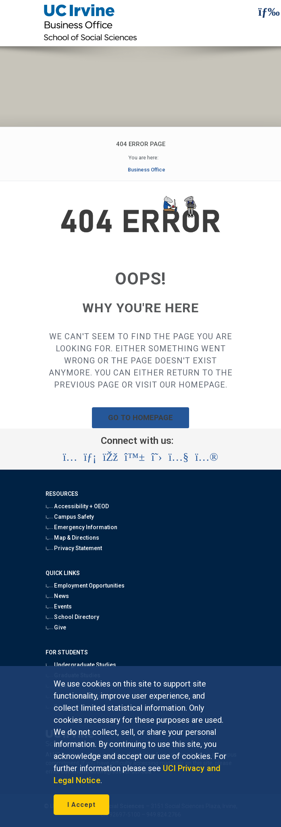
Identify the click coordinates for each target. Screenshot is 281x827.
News (57, 596)
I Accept (81, 804)
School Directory (72, 617)
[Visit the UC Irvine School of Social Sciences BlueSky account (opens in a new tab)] (135, 457)
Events (58, 606)
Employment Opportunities (85, 585)
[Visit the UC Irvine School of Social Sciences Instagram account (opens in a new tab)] (70, 457)
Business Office (146, 170)
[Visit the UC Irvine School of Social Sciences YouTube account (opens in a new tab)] (179, 457)
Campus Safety (70, 517)
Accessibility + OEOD (77, 506)
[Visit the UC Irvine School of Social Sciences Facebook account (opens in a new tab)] (110, 457)
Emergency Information (81, 527)
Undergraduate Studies (81, 665)
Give (56, 627)
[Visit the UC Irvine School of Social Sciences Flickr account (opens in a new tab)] (206, 457)
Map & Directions (72, 537)
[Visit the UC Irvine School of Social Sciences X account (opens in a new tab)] (156, 457)
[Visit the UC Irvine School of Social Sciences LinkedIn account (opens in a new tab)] (90, 457)
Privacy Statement (74, 548)
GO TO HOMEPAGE (140, 417)
